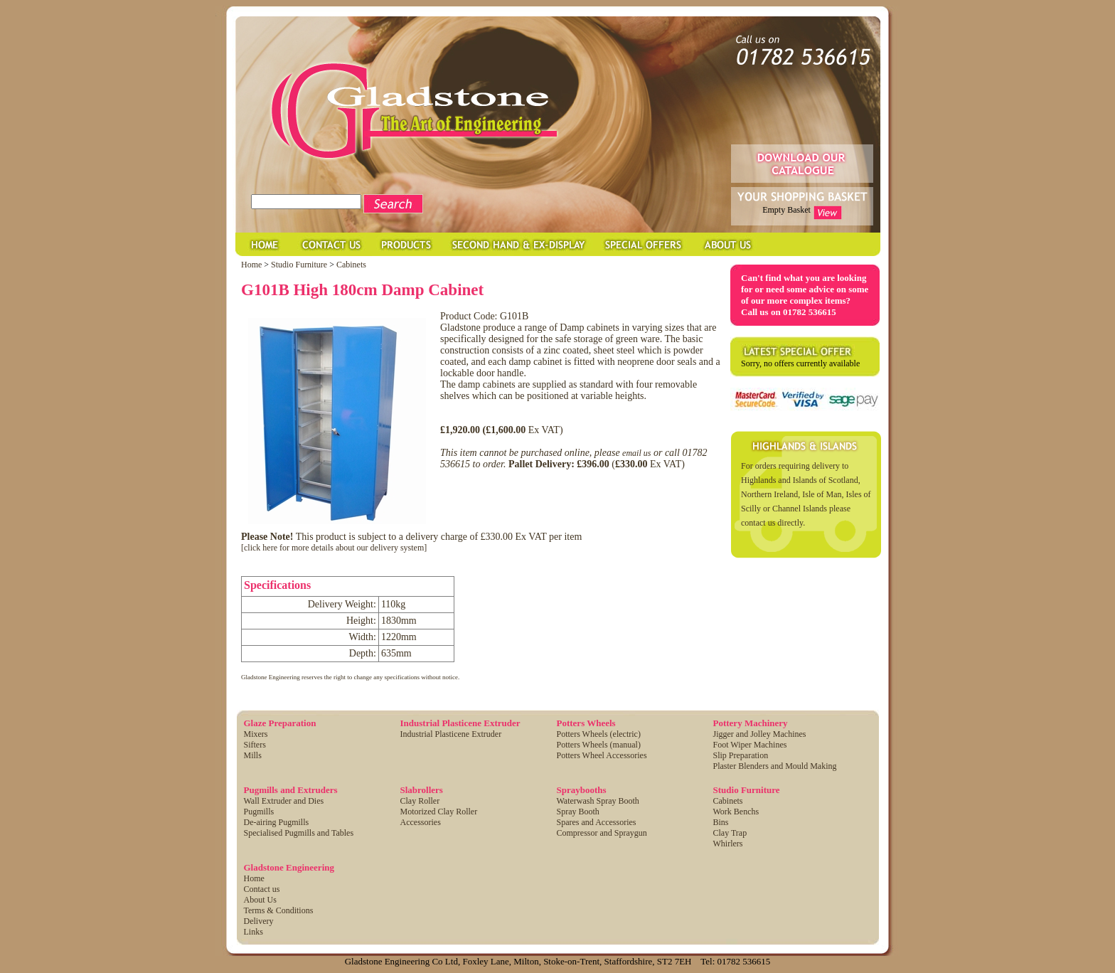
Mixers (256, 734)
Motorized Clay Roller (439, 812)
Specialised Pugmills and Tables (299, 833)
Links (253, 932)
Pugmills (259, 812)
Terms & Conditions (279, 910)
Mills (253, 755)
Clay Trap (730, 833)
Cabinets (351, 265)
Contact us (262, 889)
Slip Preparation (741, 755)
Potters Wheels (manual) (599, 745)
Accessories (420, 822)
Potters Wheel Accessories (602, 755)
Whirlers (728, 844)
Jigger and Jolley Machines (759, 734)
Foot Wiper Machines (750, 745)
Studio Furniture (300, 265)
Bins (721, 822)
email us (636, 453)
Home (251, 265)
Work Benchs (736, 812)
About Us (260, 900)
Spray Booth (578, 812)
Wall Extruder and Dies (284, 801)
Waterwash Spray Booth (598, 801)
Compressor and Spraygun (602, 833)
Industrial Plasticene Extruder (451, 734)
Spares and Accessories (596, 822)
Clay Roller (420, 801)
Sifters (255, 745)
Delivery (259, 921)
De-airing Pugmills (276, 822)
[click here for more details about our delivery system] (334, 548)
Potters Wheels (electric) (599, 734)
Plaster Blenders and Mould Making (775, 766)
